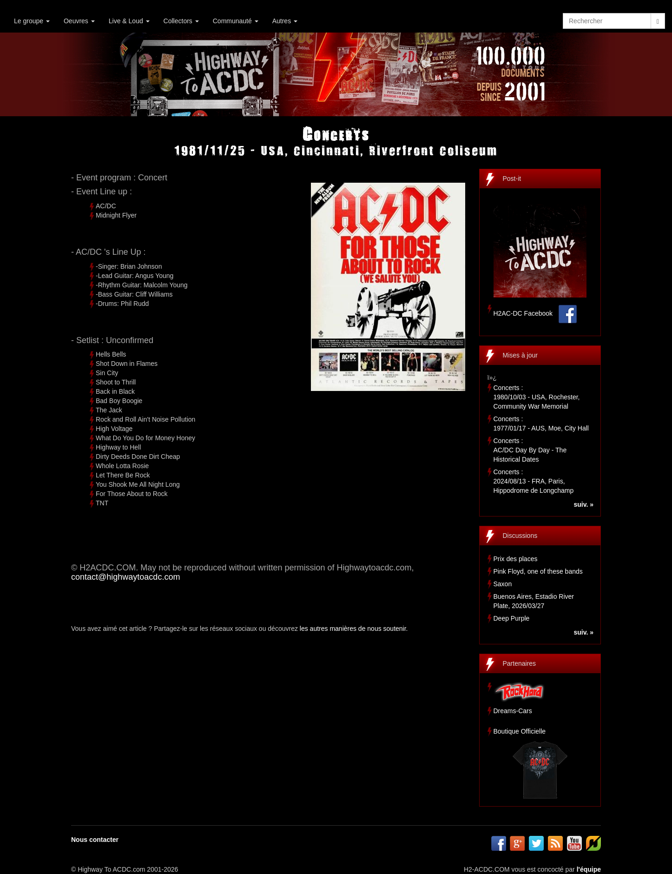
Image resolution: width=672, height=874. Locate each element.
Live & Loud (129, 21)
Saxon (503, 584)
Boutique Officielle (520, 731)
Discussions (520, 535)
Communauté (235, 21)
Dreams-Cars (513, 711)
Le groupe (32, 21)
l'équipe (589, 869)
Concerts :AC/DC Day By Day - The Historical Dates (530, 450)
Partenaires (519, 663)
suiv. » (583, 504)
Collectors (181, 21)
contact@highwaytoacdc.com (125, 577)
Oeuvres (79, 21)
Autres (284, 21)
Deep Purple (512, 618)
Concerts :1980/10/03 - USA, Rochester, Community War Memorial (537, 397)
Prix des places (516, 559)
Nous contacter (95, 839)
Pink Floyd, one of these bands (538, 571)
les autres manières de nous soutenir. (354, 628)
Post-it (512, 178)
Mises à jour (520, 355)
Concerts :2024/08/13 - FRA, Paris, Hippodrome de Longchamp (534, 481)
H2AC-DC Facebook (523, 313)
